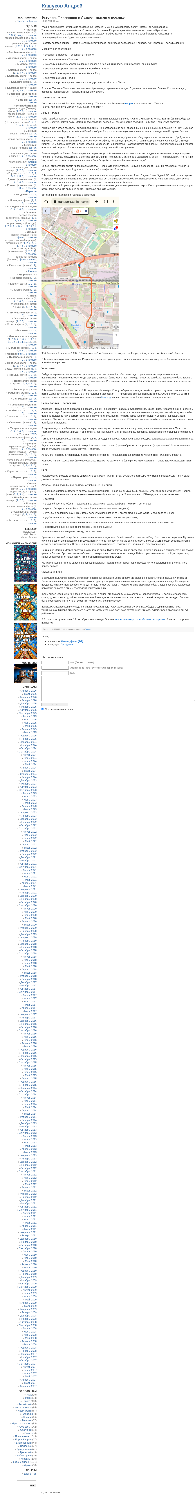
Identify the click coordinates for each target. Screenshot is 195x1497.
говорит (128, 103)
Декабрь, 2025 (28, 703)
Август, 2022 (30, 831)
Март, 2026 (30, 694)
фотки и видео (28, 259)
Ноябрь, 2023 (29, 783)
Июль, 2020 (30, 912)
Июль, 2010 (30, 1254)
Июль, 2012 (30, 1178)
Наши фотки (25, 1410)
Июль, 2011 (30, 1216)
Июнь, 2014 (30, 1104)
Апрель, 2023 (29, 806)
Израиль (25, 1458)
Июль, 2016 (30, 1037)
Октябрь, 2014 (28, 1091)
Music (28, 1398)
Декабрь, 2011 (28, 1200)
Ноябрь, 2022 (29, 822)
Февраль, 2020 (28, 928)
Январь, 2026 (29, 700)
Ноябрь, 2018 (29, 947)
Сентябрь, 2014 (28, 1094)
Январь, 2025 (29, 739)
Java (29, 1394)
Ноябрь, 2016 (29, 1024)
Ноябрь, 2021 (29, 860)
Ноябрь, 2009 (29, 1280)
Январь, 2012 (29, 1197)
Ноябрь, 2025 (29, 706)
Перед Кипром (23, 1439)
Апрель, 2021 (29, 883)
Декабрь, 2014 (28, 1088)
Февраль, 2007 (28, 1386)
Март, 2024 (30, 771)
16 (29, 342)
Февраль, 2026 (28, 697)
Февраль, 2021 (28, 889)
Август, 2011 (30, 1213)
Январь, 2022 (29, 854)
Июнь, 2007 (30, 1373)
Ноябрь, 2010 (29, 1242)
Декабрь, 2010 (28, 1238)
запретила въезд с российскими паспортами (140, 619)
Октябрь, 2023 (28, 787)
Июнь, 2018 (30, 963)
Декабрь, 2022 (28, 819)
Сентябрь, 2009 (28, 1286)
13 (17, 342)
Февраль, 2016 (28, 1049)
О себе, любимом (27, 21)
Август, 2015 (30, 1065)
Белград (106, 397)
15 (25, 342)
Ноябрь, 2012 (29, 1165)
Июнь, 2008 (30, 1335)
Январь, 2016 (29, 1053)
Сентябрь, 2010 (28, 1248)
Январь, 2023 (29, 815)
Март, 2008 (30, 1344)
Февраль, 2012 (28, 1194)
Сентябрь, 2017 (28, 992)
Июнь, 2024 (30, 761)
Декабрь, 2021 (28, 857)
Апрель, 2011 (29, 1226)
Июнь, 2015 (30, 1072)
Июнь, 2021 (30, 876)
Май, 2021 (31, 880)
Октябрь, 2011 (28, 1206)
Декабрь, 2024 (28, 742)
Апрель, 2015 (29, 1078)
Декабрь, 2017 (28, 982)
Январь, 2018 (29, 979)
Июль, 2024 (30, 758)
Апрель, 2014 (29, 1110)
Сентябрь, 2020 (28, 905)
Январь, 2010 (29, 1274)
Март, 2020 (30, 924)
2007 (33, 434)
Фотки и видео (21, 1462)
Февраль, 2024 (28, 774)
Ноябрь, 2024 (29, 745)
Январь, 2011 (29, 1235)
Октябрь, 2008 (28, 1322)
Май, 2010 (31, 1261)
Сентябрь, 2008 (28, 1325)
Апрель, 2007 (29, 1379)
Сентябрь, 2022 (28, 828)
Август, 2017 (30, 995)
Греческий (26, 1452)
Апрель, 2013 (29, 1149)
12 (13, 342)
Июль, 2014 (30, 1101)
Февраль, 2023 (28, 812)
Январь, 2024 (29, 777)
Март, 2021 (30, 886)
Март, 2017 (30, 1011)
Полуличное (22, 1436)
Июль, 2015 (30, 1069)
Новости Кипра (23, 1407)
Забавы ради (24, 1455)
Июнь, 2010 (30, 1258)
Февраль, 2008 (28, 1347)
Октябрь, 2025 (28, 710)
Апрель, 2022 (29, 844)
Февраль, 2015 (28, 1081)
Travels (26, 1401)
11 (34, 226)
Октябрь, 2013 (28, 1129)
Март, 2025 (30, 732)
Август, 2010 (30, 1251)
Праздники (67, 644)
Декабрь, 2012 (28, 1162)
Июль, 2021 (30, 873)
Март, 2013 (30, 1152)
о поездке (31, 35)
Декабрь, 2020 (28, 896)
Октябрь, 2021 (28, 863)
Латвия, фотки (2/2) (72, 641)
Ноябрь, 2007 (29, 1357)
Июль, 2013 (30, 1139)
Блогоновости (24, 1442)
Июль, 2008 (30, 1331)
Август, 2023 (30, 793)
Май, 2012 (31, 1184)
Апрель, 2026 (29, 690)
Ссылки (28, 1433)
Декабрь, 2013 (28, 1123)
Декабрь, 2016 (28, 1021)
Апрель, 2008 (29, 1341)
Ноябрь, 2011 (29, 1203)
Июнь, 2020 (30, 915)
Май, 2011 (31, 1222)
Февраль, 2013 (28, 1155)
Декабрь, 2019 (28, 934)
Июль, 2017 (30, 998)
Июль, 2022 (30, 835)
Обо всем (24, 1426)
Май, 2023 (31, 803)
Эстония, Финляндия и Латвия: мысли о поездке (83, 17)
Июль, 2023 (30, 796)
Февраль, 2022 (28, 851)
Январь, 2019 (29, 940)
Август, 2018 (30, 956)
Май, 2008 (31, 1338)
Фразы (28, 1465)
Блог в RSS (30, 1473)
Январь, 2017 (29, 1017)
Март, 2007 (30, 1383)
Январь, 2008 (29, 1351)
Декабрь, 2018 (28, 944)
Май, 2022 (31, 841)
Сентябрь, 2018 (28, 953)
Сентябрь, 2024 (28, 751)
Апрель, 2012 (29, 1187)
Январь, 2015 (29, 1085)
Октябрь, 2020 (28, 902)
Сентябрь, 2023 (28, 790)
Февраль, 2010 (28, 1270)
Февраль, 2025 (28, 735)
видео (21, 35)
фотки (32, 64)
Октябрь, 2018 (28, 950)
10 (33, 125)
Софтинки (26, 1430)
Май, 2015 (31, 1075)
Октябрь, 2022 (28, 825)
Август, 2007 (30, 1367)
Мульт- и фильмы (22, 1423)
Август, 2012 (30, 1174)
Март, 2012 (30, 1190)
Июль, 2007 (30, 1370)
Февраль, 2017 (28, 1014)
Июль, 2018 (30, 960)
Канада (27, 1417)
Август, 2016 (30, 1033)
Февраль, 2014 (28, 1117)
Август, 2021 (30, 870)
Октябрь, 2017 (28, 988)
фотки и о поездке (31, 163)
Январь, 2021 (29, 892)
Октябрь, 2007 (28, 1360)
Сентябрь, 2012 (28, 1171)
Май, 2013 (31, 1145)
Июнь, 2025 (30, 722)
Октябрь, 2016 (28, 1027)
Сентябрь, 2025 (28, 713)
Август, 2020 (30, 908)
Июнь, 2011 (30, 1219)
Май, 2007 (31, 1376)
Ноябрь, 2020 (29, 899)
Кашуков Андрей (62, 6)
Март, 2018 (30, 972)
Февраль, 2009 (28, 1309)
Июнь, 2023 (30, 799)
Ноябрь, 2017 (29, 985)
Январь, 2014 (29, 1120)
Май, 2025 (31, 726)
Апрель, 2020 (29, 921)
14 (21, 342)
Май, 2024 (31, 764)
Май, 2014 (31, 1107)
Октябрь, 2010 (28, 1245)
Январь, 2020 (29, 931)
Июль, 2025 (30, 719)
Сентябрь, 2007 (28, 1363)
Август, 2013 (30, 1136)
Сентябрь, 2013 (28, 1133)
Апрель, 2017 (29, 1008)
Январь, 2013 (29, 1158)
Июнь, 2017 (30, 1001)
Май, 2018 (31, 966)
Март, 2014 (30, 1113)
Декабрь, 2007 (28, 1354)
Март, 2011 (30, 1229)
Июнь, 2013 (30, 1142)
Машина (27, 1420)
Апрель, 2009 (29, 1303)
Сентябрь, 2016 (28, 1030)
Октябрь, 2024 (28, 748)
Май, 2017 (31, 1004)
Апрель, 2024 (29, 767)
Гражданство (24, 1449)
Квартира (27, 1414)
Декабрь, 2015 (28, 1056)
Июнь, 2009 (30, 1296)
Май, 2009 (31, 1299)
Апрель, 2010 (29, 1264)
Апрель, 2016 (29, 1043)
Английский (25, 1404)
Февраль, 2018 (28, 976)
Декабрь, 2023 (28, 780)
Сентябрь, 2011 (28, 1210)
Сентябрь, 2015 (28, 1062)
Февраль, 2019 (28, 937)
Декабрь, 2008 (28, 1315)
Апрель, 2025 (29, 729)
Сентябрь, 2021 (28, 867)
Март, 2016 (30, 1046)
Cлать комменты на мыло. (60, 709)
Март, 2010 (30, 1267)
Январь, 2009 (29, 1312)
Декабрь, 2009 (28, 1277)
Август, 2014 (30, 1097)
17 (33, 342)
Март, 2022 (30, 847)
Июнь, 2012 (30, 1181)
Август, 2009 (30, 1290)
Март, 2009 (30, 1306)
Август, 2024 (30, 755)
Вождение (26, 1446)
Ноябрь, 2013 (29, 1126)
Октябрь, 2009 (28, 1283)
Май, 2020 (31, 918)
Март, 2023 (30, 809)
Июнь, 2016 (30, 1040)
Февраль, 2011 (28, 1232)
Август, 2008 (30, 1328)
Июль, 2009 (30, 1293)
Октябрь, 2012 (28, 1168)
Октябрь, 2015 (28, 1059)
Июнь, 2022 (30, 838)
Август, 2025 (30, 716)
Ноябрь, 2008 (29, 1319)
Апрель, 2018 (29, 969)
